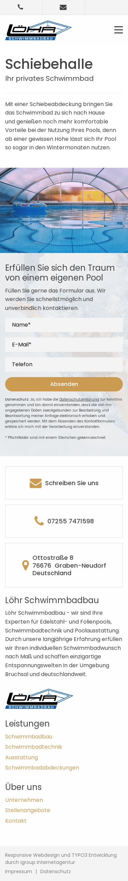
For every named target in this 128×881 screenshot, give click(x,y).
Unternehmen (24, 800)
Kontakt (16, 821)
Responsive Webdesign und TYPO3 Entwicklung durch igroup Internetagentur (61, 859)
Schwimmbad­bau (28, 737)
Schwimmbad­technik (33, 747)
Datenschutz (55, 871)
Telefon (22, 364)
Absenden (64, 384)
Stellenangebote (27, 810)
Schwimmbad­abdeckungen (42, 768)
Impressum (18, 871)
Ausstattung (21, 757)
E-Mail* (21, 345)
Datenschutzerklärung (79, 399)
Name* (21, 325)
